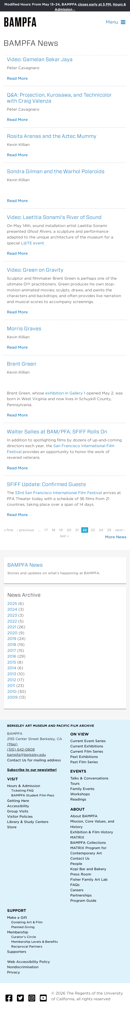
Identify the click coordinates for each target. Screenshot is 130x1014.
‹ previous (25, 530)
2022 (12, 621)
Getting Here (18, 801)
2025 (12, 603)
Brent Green (21, 364)
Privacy (13, 972)
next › (120, 530)
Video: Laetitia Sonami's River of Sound (54, 217)
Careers (77, 890)
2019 (11, 639)
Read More (17, 78)
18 (53, 530)
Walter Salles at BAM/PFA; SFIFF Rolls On (57, 432)
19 (61, 530)
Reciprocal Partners (26, 946)
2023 (12, 615)
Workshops (80, 794)
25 (109, 530)
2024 (12, 609)
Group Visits (17, 811)
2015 (11, 662)
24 (101, 530)
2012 (11, 680)
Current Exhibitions (86, 746)
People (76, 864)
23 (93, 530)
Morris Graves (24, 328)
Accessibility (18, 806)
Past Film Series (84, 762)
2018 (11, 644)
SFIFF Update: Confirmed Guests (46, 484)
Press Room (80, 874)
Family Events (82, 789)
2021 (11, 627)
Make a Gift (17, 917)
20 (69, 530)
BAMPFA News (25, 565)
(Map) (12, 744)
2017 (11, 650)
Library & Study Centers (28, 822)
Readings (78, 799)
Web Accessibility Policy (28, 962)
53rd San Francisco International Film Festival (58, 493)
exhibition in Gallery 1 (65, 393)
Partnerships (81, 895)
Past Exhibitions (84, 757)
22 (85, 530)
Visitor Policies (20, 816)
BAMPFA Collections (88, 843)
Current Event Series (88, 741)
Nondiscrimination (22, 967)
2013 (11, 674)
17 (46, 530)
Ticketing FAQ (22, 790)
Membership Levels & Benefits (34, 941)
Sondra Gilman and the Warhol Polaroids (56, 171)
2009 (12, 697)
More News (115, 537)
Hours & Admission (23, 786)
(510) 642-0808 (21, 749)
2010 (11, 691)
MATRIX (77, 837)
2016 (11, 656)
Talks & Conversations (89, 778)
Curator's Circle (23, 937)
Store (11, 827)
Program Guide (83, 900)
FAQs (75, 885)
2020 (12, 633)
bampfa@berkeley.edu (26, 755)
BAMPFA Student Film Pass (32, 795)
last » (64, 536)
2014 (11, 668)
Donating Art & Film (27, 922)
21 (77, 530)
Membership (17, 932)
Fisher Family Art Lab (89, 879)
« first (8, 530)
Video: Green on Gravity (35, 270)
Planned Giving (23, 927)
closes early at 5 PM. (95, 4)
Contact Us (16, 760)
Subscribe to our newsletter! (32, 770)
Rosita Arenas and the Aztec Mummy (51, 136)
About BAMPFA (84, 816)
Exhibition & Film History (91, 832)
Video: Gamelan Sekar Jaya (40, 59)
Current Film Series (86, 751)
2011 (11, 685)
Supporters (16, 952)
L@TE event (32, 243)
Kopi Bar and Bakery (88, 869)
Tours (75, 783)
